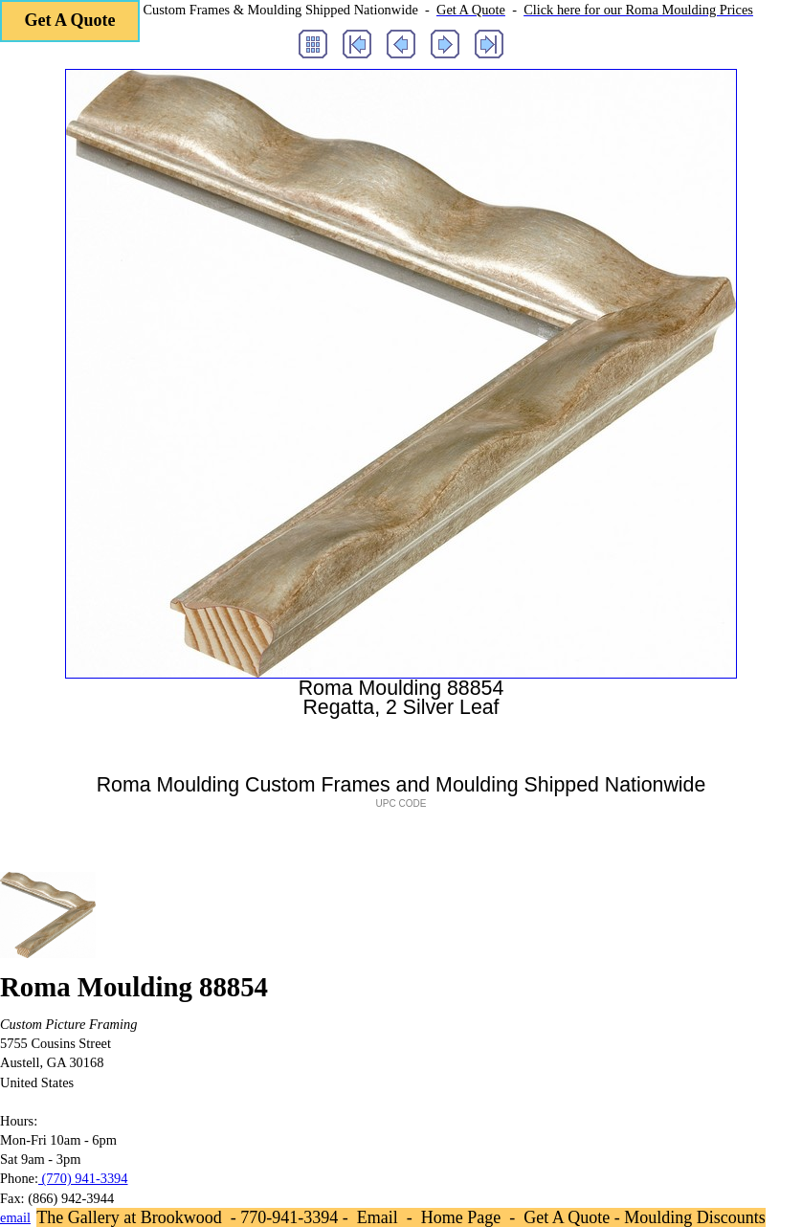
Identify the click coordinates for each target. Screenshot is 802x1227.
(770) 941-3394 (83, 1178)
